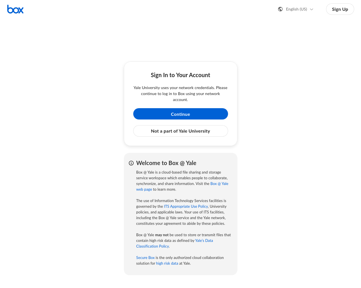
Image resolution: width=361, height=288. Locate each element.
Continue (180, 114)
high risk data (167, 263)
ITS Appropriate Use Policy (186, 206)
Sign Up (340, 9)
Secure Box (145, 257)
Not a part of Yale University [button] (180, 130)
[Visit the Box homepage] (15, 9)
